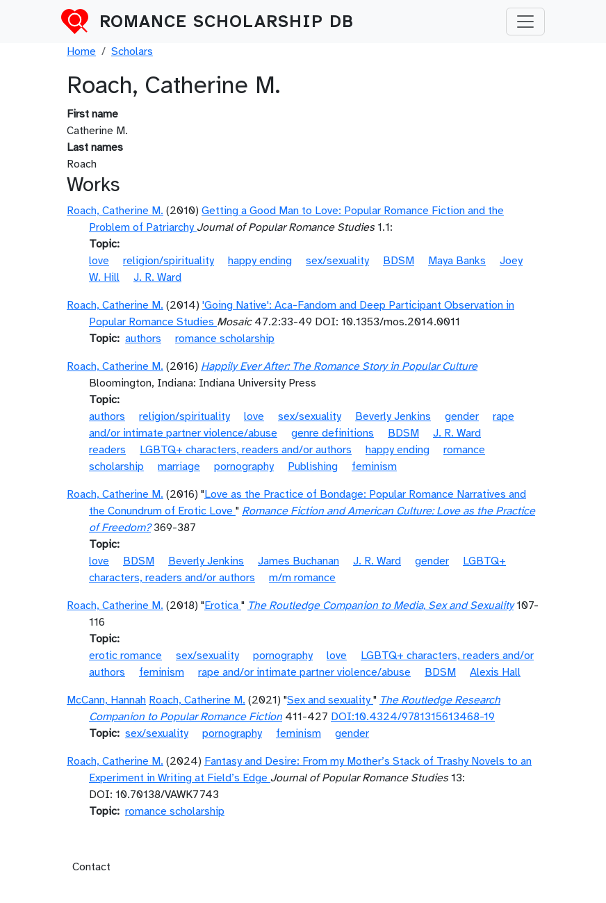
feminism (374, 466)
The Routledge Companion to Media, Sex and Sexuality (380, 605)
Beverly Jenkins (393, 416)
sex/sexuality (337, 261)
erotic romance (125, 655)
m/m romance (302, 578)
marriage (179, 466)
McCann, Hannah (106, 700)
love (99, 261)
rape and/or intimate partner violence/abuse (304, 672)
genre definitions (332, 433)
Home (81, 51)
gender (462, 416)
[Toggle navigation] (525, 21)
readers (107, 450)
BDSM (398, 261)
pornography (244, 466)
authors (143, 338)
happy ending (260, 261)
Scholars (132, 51)
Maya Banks (457, 261)
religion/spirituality (168, 261)
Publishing (313, 466)
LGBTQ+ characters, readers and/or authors (246, 450)
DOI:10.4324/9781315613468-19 (413, 717)
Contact (91, 867)
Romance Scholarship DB (226, 21)
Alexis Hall (495, 672)
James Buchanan (298, 561)
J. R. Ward (157, 277)
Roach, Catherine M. (115, 211)
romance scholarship (225, 338)
